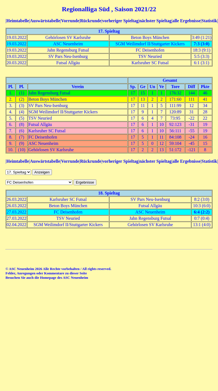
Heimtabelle (17, 20)
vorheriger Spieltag (120, 20)
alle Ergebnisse (186, 20)
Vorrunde (70, 20)
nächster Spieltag (155, 20)
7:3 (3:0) (201, 43)
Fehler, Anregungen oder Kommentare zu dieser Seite (46, 273)
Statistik (209, 20)
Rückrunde (90, 20)
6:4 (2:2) (201, 212)
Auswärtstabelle (45, 20)
